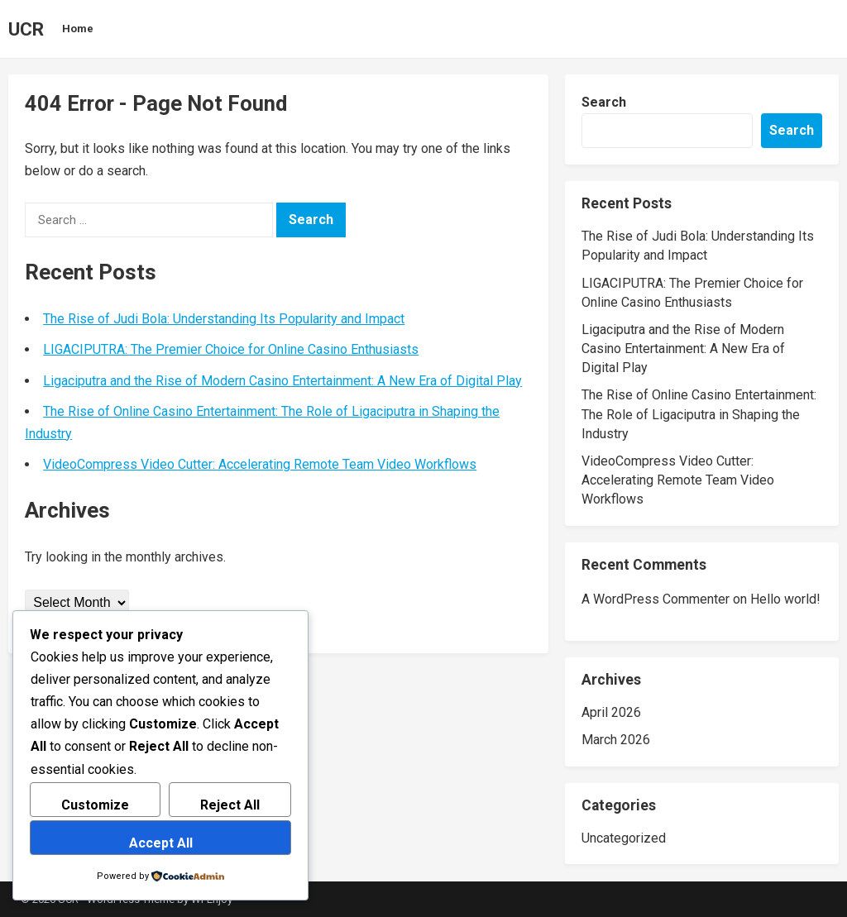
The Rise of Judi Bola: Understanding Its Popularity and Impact (223, 319)
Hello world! (785, 599)
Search (603, 102)
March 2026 (615, 739)
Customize (95, 805)
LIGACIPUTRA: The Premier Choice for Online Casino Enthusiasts (231, 349)
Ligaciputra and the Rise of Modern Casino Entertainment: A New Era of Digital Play (282, 381)
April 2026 (611, 712)
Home (77, 28)
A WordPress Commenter (655, 599)
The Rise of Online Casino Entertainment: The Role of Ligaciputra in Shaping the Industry (698, 414)
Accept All (161, 843)
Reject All (230, 805)
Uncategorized (623, 838)
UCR (26, 29)
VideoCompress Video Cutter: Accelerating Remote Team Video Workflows (259, 464)
